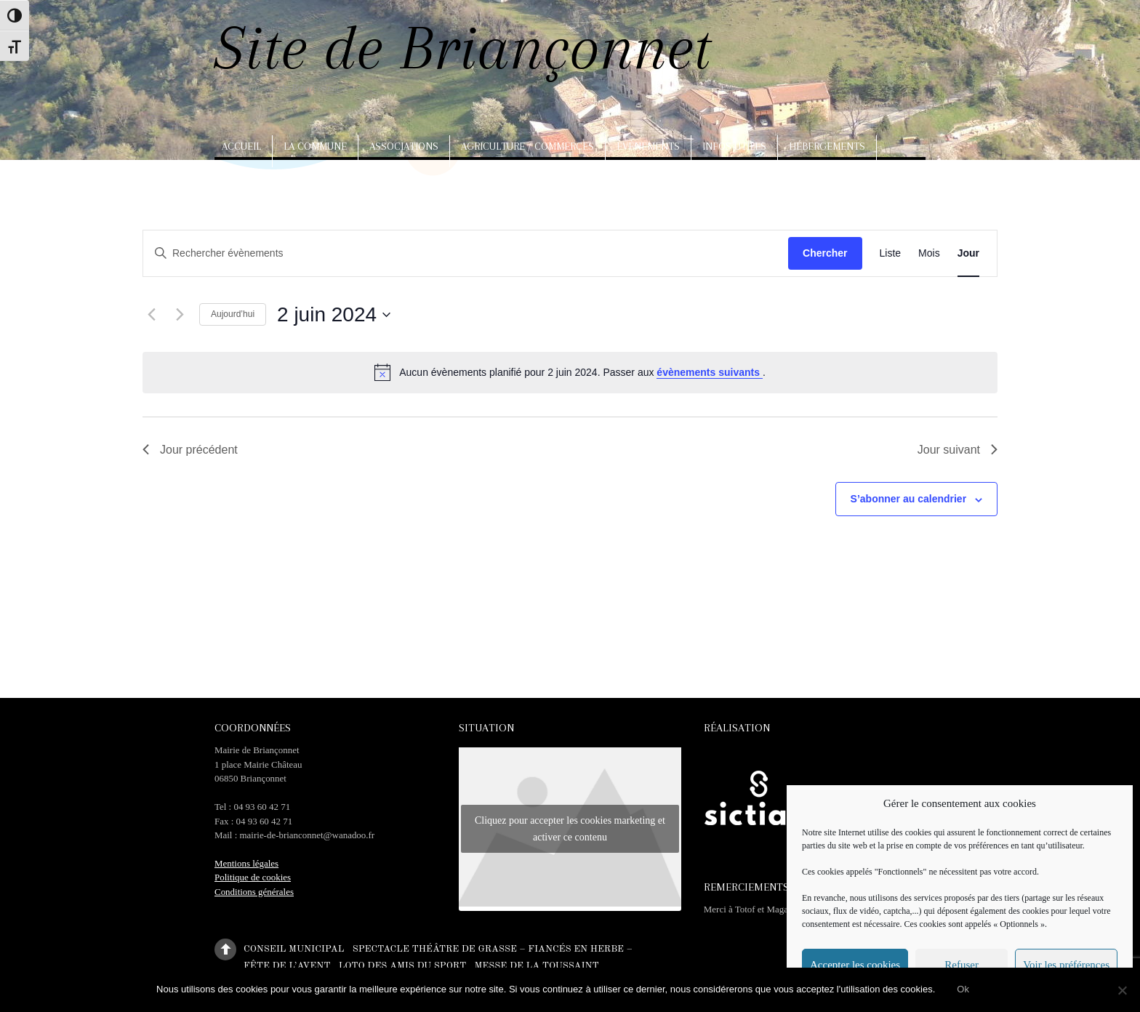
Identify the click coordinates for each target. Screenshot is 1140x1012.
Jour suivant (958, 449)
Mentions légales (246, 863)
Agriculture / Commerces (527, 146)
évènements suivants (710, 372)
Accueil (241, 146)
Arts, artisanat (265, 178)
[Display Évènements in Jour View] (968, 253)
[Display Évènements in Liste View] (891, 253)
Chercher (825, 253)
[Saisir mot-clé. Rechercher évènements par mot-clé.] (433, 253)
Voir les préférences (1066, 965)
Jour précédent (190, 449)
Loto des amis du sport (403, 965)
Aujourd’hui (232, 314)
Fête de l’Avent (287, 965)
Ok (963, 989)
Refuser (961, 965)
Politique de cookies (252, 877)
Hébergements (827, 146)
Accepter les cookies (855, 965)
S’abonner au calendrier (909, 499)
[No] (1122, 990)
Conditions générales (254, 891)
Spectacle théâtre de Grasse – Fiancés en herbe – (493, 948)
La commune (315, 146)
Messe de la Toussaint (536, 965)
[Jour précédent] (151, 315)
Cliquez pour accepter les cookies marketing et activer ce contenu (570, 829)
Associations (403, 146)
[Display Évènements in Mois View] (929, 253)
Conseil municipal (294, 948)
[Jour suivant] (179, 315)
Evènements (648, 146)
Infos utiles (734, 146)
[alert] (570, 372)
